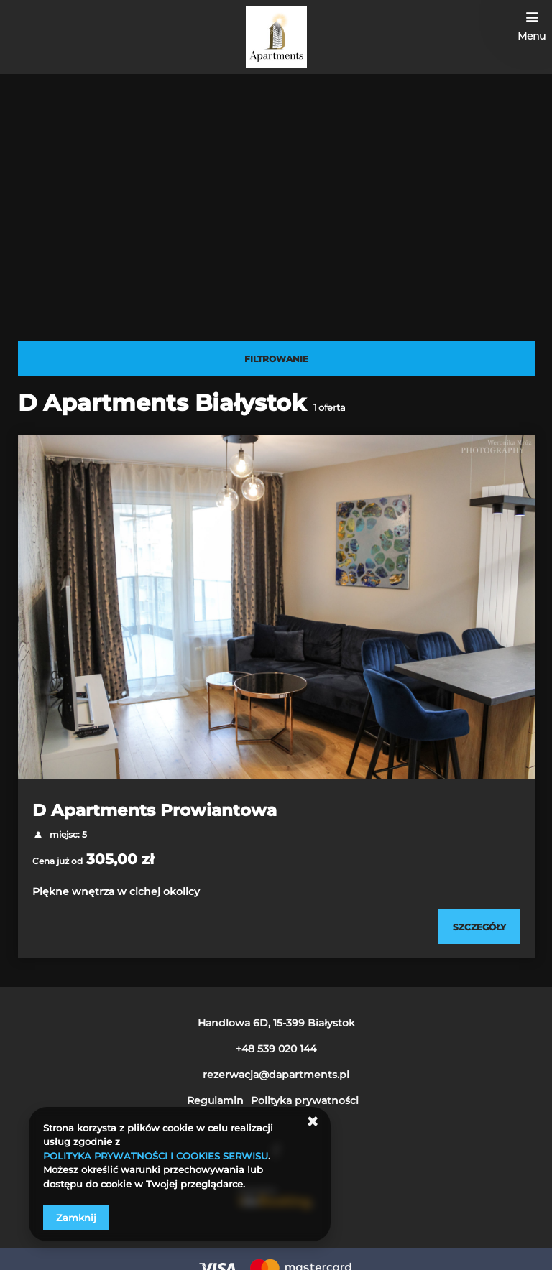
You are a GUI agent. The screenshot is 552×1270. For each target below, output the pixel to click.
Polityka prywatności (305, 1100)
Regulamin (215, 1100)
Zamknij (76, 1217)
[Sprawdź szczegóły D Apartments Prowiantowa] (479, 926)
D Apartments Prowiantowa (154, 810)
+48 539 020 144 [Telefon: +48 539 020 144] (276, 1048)
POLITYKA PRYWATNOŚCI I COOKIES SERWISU (155, 1156)
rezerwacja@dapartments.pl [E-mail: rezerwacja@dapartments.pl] (276, 1074)
